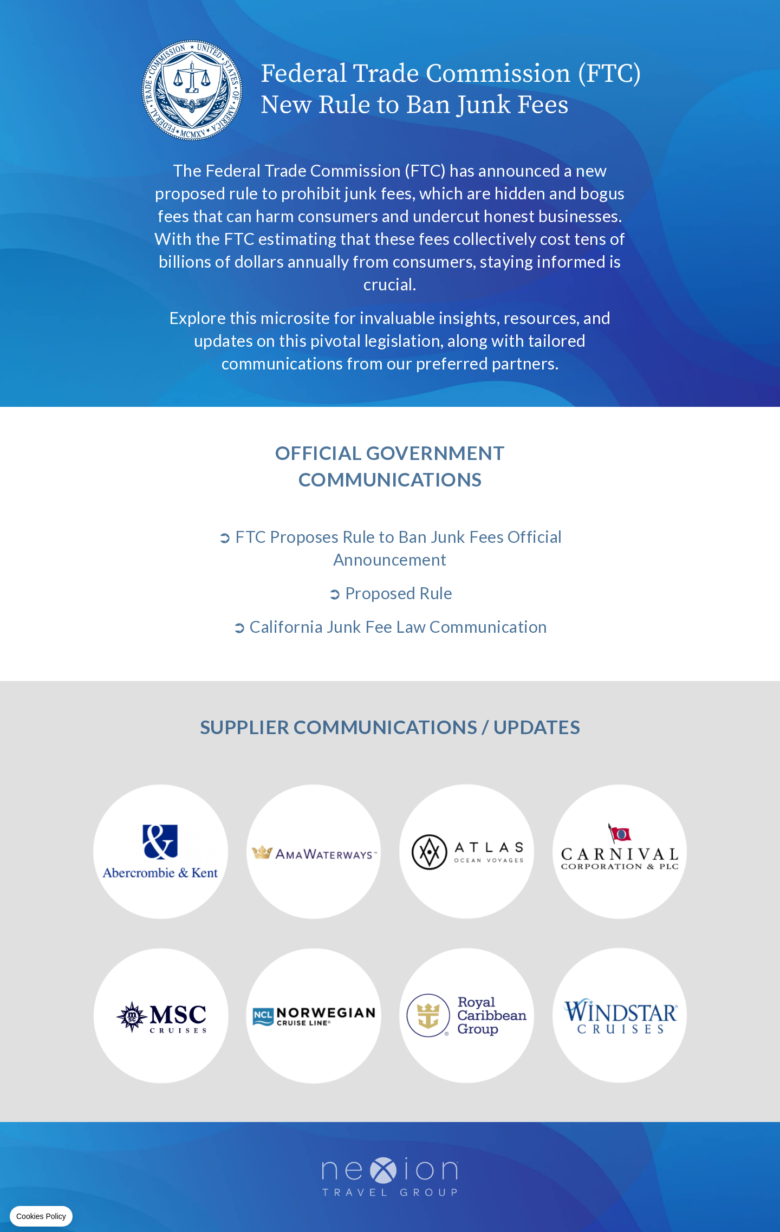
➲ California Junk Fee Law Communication (390, 626)
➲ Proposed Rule (390, 592)
